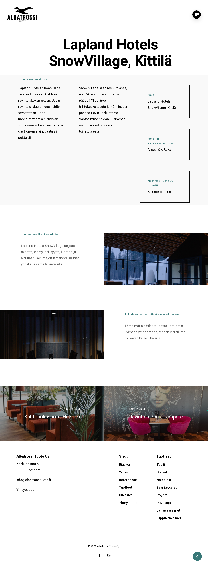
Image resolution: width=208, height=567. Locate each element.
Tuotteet (125, 487)
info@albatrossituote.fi (33, 479)
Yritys (123, 472)
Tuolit (161, 464)
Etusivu (124, 464)
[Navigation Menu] (196, 14)
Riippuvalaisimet (169, 518)
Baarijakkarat (167, 487)
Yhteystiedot (25, 489)
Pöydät (162, 495)
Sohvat (162, 472)
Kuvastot (125, 495)
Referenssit (128, 479)
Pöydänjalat (165, 502)
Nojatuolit (164, 479)
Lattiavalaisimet (168, 510)
